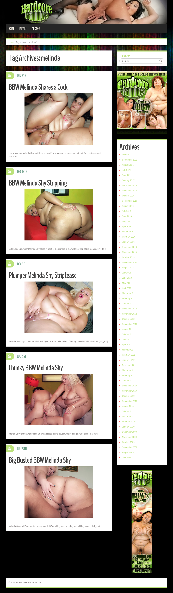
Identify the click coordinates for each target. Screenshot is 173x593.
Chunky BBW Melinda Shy (36, 368)
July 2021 (126, 170)
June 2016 (127, 216)
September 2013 (129, 262)
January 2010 (128, 427)
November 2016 (129, 190)
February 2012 (128, 355)
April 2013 (126, 288)
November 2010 (129, 391)
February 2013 (128, 298)
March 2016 (127, 232)
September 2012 (129, 324)
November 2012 (129, 314)
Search (126, 55)
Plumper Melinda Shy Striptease (43, 275)
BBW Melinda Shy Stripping (38, 183)
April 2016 (126, 226)
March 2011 (127, 370)
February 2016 (128, 237)
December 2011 (129, 365)
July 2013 (126, 273)
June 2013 (127, 278)
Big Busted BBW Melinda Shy (40, 460)
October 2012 (128, 319)
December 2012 (129, 309)
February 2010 (128, 421)
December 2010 (129, 386)
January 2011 (128, 380)
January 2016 (128, 242)
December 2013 (129, 247)
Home (11, 29)
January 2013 (128, 303)
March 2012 (127, 350)
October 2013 (128, 257)
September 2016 (129, 201)
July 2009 (126, 457)
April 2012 (126, 344)
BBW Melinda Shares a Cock (38, 87)
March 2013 (127, 293)
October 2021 (128, 155)
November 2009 (129, 437)
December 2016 (129, 185)
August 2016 (128, 206)
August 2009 (128, 452)
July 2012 (126, 334)
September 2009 (129, 447)
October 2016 (128, 196)
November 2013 (129, 252)
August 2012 (128, 329)
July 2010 (126, 411)
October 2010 (128, 396)
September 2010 (129, 401)
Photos (36, 29)
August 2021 (128, 165)
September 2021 (129, 160)
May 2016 (126, 221)
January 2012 (128, 360)
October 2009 (128, 442)
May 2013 (126, 283)
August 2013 (128, 267)
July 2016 (126, 211)
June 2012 (127, 339)
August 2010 (128, 406)
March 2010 (127, 416)
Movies (23, 29)
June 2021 (127, 175)
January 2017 (128, 180)
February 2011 (128, 375)
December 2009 (129, 432)
